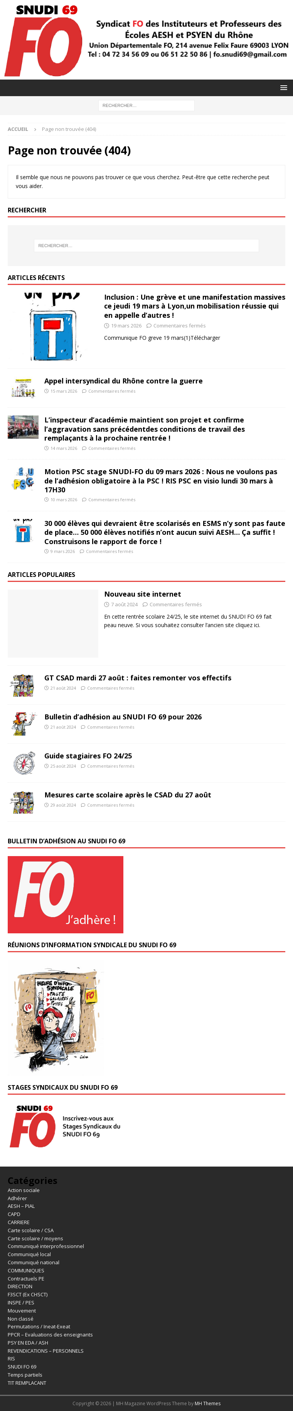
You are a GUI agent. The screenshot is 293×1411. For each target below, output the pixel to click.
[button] (282, 87)
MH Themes (208, 1403)
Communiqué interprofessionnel (46, 1246)
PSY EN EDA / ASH (28, 1342)
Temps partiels (25, 1374)
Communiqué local (29, 1254)
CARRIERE (19, 1222)
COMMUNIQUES (26, 1270)
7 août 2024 (124, 604)
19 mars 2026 (126, 325)
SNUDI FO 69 (22, 1366)
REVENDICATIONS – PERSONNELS (46, 1350)
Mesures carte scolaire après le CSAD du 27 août (127, 794)
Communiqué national (33, 1262)
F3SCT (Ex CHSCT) (27, 1294)
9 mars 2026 (63, 551)
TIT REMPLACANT (27, 1382)
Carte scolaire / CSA (31, 1230)
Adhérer (17, 1198)
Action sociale (24, 1190)
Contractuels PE (26, 1278)
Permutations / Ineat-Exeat (39, 1326)
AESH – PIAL (21, 1205)
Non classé (21, 1318)
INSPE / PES (21, 1302)
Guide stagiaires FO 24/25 (88, 755)
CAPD (14, 1214)
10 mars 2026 (64, 499)
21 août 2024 (63, 688)
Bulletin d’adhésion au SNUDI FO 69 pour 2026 (123, 716)
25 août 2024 (63, 766)
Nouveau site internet (142, 594)
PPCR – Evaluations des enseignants (50, 1334)
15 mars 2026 (64, 391)
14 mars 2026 (64, 448)
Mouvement (22, 1310)
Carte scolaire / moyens (35, 1238)
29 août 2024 (63, 805)
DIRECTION (20, 1286)
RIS (11, 1358)
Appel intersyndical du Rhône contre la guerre (123, 380)
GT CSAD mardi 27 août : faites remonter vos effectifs (137, 677)
